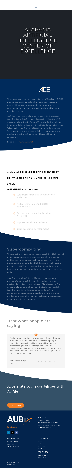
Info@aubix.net (13, 427)
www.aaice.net (26, 144)
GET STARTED (16, 405)
